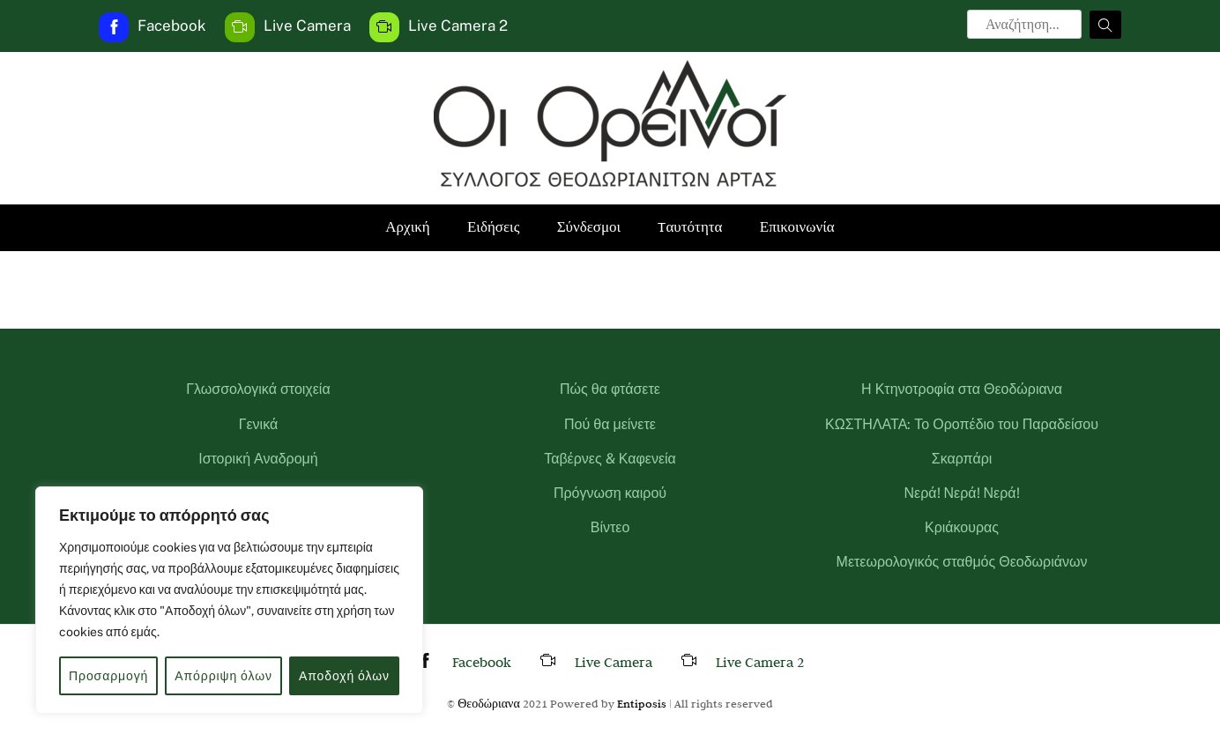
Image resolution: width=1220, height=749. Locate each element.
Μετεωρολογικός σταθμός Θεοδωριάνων (962, 561)
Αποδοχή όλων (344, 676)
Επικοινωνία (797, 227)
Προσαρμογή (108, 676)
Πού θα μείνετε (610, 424)
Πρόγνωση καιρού (610, 493)
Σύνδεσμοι (589, 227)
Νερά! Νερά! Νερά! (961, 493)
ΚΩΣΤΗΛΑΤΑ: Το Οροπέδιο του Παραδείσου (961, 424)
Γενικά (259, 424)
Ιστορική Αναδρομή (258, 458)
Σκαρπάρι (962, 458)
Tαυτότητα (690, 227)
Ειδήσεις (493, 227)
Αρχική (407, 227)
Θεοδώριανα (489, 703)
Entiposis (641, 703)
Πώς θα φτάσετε (610, 389)
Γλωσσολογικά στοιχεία (258, 389)
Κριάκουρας (962, 527)
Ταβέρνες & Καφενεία (610, 458)
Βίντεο (610, 527)
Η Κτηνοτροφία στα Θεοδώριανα (961, 389)
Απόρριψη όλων (223, 676)
